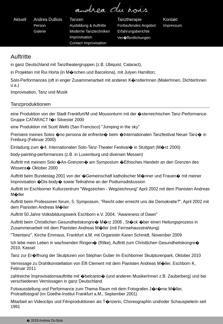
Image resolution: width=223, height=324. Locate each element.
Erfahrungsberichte (133, 31)
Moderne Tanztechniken (90, 31)
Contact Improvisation (88, 43)
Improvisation (81, 37)
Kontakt (170, 19)
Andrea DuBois (48, 19)
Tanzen (76, 19)
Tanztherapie (129, 19)
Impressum (172, 25)
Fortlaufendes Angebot (136, 25)
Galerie (40, 31)
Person (40, 25)
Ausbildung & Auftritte (88, 25)
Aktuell (20, 19)
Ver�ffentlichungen (133, 38)
